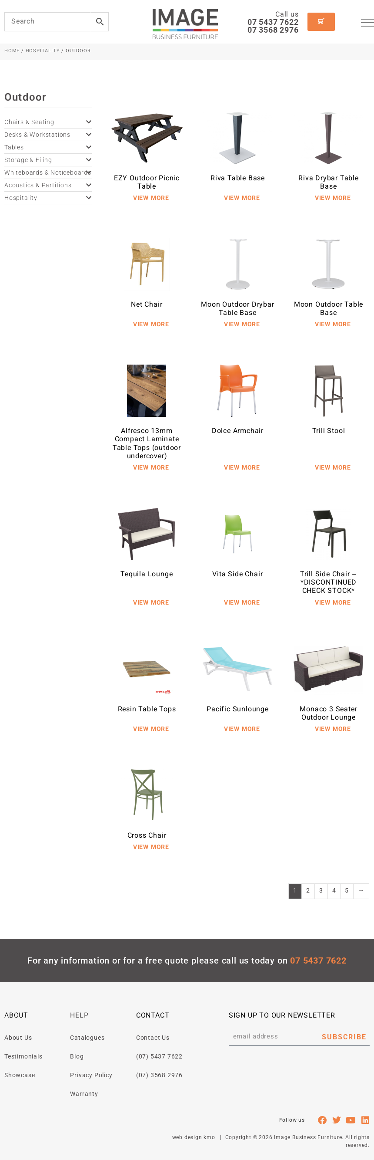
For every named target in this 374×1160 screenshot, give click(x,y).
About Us (18, 1037)
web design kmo (193, 1137)
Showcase (19, 1075)
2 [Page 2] (308, 891)
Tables (48, 147)
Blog (76, 1056)
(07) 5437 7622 (159, 1056)
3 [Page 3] (321, 891)
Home (12, 51)
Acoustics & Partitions (48, 185)
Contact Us (153, 1037)
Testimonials (23, 1056)
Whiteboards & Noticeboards (48, 172)
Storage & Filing (48, 160)
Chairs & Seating (48, 122)
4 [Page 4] (334, 891)
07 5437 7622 (273, 22)
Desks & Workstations (48, 135)
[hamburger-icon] (367, 24)
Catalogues (87, 1037)
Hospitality (43, 51)
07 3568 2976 (273, 29)
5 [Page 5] (347, 891)
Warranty (84, 1093)
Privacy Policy (91, 1075)
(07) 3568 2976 (159, 1075)
